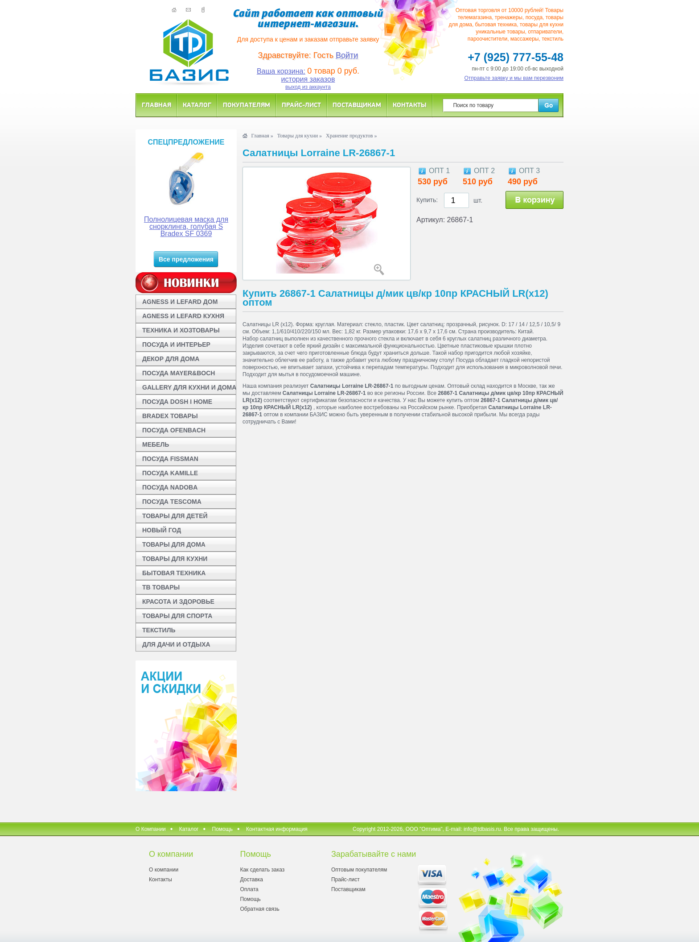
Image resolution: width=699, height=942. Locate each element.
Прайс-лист (301, 104)
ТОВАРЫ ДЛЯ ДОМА (174, 544)
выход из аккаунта (308, 87)
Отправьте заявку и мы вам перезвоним (514, 78)
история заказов (308, 79)
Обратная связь (259, 909)
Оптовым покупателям (359, 870)
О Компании (151, 829)
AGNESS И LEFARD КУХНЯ (183, 316)
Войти (347, 55)
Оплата (249, 889)
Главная (156, 104)
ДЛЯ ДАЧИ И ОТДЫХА (176, 644)
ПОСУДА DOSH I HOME (177, 401)
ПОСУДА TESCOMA (171, 501)
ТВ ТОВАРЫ (161, 587)
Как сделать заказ (262, 870)
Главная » (262, 136)
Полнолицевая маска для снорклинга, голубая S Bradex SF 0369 (186, 226)
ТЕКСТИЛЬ (159, 630)
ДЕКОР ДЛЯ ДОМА (170, 358)
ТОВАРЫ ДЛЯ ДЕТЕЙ (175, 515)
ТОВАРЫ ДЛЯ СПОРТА (177, 615)
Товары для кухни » (299, 136)
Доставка (251, 879)
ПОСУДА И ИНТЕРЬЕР (176, 344)
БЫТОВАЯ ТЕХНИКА (174, 573)
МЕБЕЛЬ (155, 444)
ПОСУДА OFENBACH (174, 430)
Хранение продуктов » (351, 136)
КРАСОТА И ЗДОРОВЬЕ (178, 601)
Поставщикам (357, 104)
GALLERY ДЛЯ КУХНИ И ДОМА (189, 387)
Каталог (197, 104)
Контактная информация (277, 829)
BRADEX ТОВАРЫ (170, 415)
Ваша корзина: (281, 71)
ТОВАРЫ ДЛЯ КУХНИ (174, 558)
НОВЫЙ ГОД (161, 530)
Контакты (410, 104)
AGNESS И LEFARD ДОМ (180, 301)
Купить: (427, 199)
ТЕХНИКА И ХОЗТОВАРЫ (181, 330)
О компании (163, 870)
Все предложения (186, 259)
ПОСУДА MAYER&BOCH (178, 373)
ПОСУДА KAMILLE (170, 473)
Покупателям (246, 104)
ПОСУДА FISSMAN (170, 458)
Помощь (222, 829)
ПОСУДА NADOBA (169, 487)
